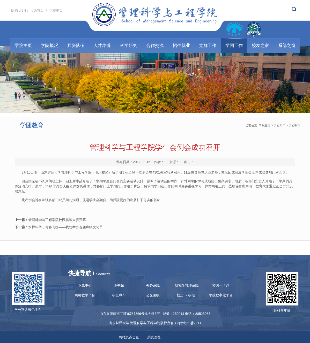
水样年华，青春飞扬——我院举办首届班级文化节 (59, 227)
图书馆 (119, 285)
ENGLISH (18, 10)
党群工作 (207, 45)
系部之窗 (286, 45)
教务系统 (153, 285)
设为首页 (37, 10)
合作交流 (155, 45)
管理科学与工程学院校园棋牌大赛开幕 (50, 220)
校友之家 (260, 45)
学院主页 (23, 45)
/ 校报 (190, 295)
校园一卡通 (220, 285)
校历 (180, 295)
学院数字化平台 (221, 295)
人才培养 (102, 45)
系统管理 (152, 337)
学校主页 (56, 10)
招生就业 (181, 45)
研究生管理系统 (187, 285)
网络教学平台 (85, 295)
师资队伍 (76, 45)
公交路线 (153, 295)
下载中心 (85, 285)
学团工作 (234, 45)
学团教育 (294, 125)
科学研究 (128, 45)
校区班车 (119, 295)
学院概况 (49, 45)
